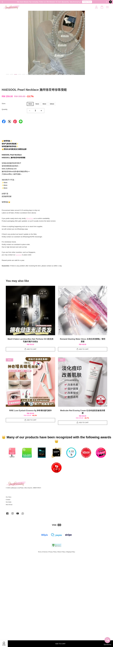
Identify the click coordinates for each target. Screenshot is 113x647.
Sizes (3, 103)
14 (60, 74)
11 (48, 74)
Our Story (8, 497)
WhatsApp (29, 218)
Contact (8, 499)
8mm (44, 104)
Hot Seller (8, 502)
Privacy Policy (53, 552)
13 (56, 74)
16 (68, 74)
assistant (19, 255)
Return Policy (61, 552)
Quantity (4, 109)
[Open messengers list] (107, 640)
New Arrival (9, 504)
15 (64, 74)
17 (72, 74)
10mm (52, 104)
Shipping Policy (70, 552)
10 (44, 74)
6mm (37, 104)
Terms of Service (42, 552)
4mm (30, 104)
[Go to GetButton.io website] (107, 644)
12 (52, 74)
